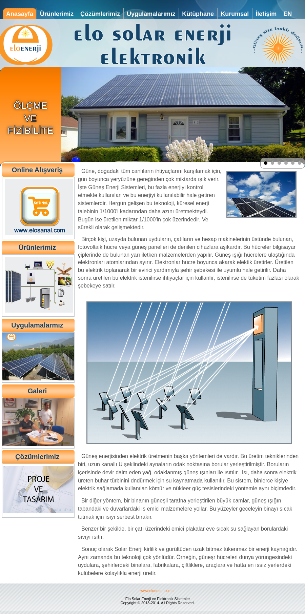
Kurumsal (235, 14)
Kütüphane (198, 14)
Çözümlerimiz (100, 14)
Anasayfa (19, 14)
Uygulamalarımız (151, 14)
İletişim (266, 14)
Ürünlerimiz (57, 14)
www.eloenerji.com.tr (157, 591)
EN (287, 14)
